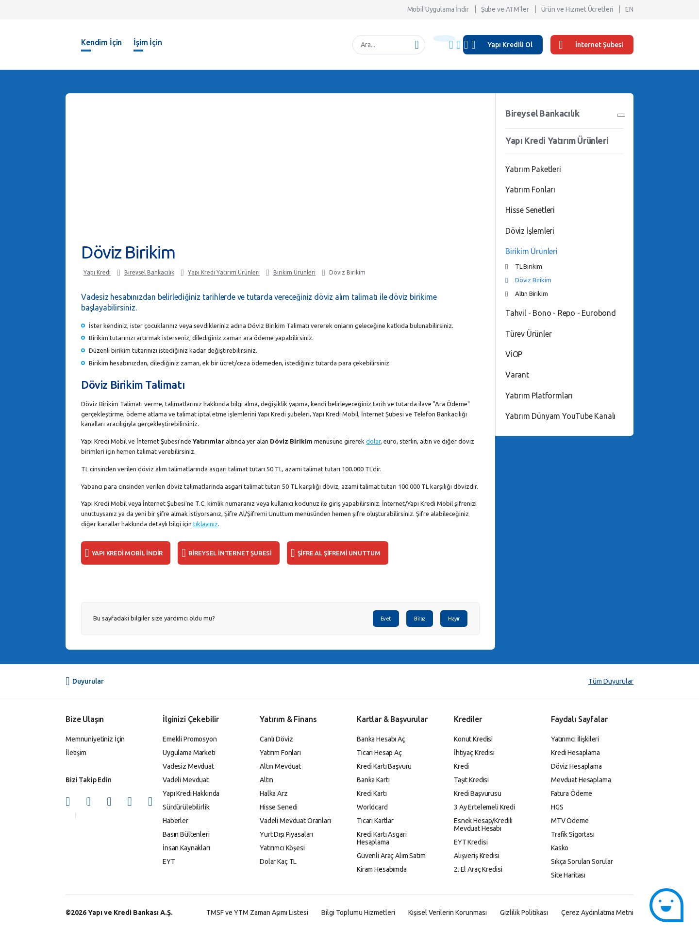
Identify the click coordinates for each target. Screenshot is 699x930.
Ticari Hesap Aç (379, 753)
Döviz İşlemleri (529, 230)
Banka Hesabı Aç (381, 739)
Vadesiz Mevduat (188, 766)
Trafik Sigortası (573, 834)
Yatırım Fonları (530, 189)
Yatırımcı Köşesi (282, 848)
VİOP (513, 354)
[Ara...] (384, 45)
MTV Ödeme (570, 821)
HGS (557, 807)
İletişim (76, 753)
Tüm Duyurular (610, 681)
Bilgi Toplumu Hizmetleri (358, 912)
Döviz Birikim (347, 272)
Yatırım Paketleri (533, 169)
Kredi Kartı (371, 793)
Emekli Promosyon (190, 739)
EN (629, 9)
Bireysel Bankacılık (149, 272)
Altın (266, 780)
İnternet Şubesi (591, 45)
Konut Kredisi (473, 739)
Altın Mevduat (280, 766)
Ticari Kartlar (375, 821)
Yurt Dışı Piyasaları (286, 834)
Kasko (559, 848)
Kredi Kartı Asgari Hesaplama (381, 838)
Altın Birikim (531, 293)
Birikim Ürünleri (294, 272)
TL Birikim (528, 266)
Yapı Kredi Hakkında (191, 793)
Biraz (419, 618)
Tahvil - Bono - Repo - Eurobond (560, 313)
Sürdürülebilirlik (186, 807)
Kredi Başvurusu (477, 793)
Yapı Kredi (97, 272)
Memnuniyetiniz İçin (95, 739)
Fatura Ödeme (571, 793)
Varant (517, 374)
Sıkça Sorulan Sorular (582, 861)
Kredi (461, 766)
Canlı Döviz (276, 739)
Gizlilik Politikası (524, 912)
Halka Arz (274, 793)
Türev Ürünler (528, 333)
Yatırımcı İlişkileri (575, 739)
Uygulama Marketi (189, 753)
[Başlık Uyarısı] (444, 38)
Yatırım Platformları (539, 395)
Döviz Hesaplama (576, 766)
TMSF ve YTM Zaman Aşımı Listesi (257, 912)
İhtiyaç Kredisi (474, 753)
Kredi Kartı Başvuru (384, 766)
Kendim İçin (101, 42)
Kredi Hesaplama (575, 753)
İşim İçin (147, 42)
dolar (373, 441)
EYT (169, 861)
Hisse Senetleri (530, 210)
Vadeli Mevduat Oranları (295, 821)
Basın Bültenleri (186, 834)
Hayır (454, 618)
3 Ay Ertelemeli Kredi (484, 807)
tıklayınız (205, 523)
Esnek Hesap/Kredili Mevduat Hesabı (483, 824)
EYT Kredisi (470, 842)
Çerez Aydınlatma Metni (597, 912)
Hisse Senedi (279, 807)
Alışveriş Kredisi (476, 856)
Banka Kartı (373, 780)
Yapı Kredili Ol (510, 45)
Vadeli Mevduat (186, 780)
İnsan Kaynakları (186, 848)
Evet (386, 618)
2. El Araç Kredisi (478, 869)
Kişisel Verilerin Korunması (447, 912)
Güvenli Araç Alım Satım (391, 856)
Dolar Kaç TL (278, 861)
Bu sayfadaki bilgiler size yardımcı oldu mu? (154, 618)
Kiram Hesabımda (382, 869)
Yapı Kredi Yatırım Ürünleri (224, 272)
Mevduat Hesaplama (581, 780)
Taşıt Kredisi (471, 780)
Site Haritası (568, 875)
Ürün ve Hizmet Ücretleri (577, 9)
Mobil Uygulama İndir (438, 9)
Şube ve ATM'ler (505, 9)
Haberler (175, 821)
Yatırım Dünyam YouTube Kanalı (560, 416)
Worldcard (372, 807)
